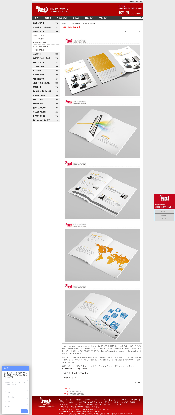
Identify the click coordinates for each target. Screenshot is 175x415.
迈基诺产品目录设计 (39, 35)
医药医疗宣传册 (90, 23)
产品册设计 (67, 362)
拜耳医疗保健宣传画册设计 (41, 46)
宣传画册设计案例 (78, 23)
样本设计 (88, 400)
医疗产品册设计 (65, 404)
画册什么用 (134, 400)
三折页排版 (117, 402)
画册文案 (87, 407)
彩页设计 (72, 402)
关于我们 (69, 400)
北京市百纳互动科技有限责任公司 (90, 411)
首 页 (36, 18)
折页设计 (114, 400)
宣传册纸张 (124, 400)
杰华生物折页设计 (38, 50)
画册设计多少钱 (95, 402)
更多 (57, 23)
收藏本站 (131, 2)
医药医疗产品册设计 (81, 373)
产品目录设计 (106, 404)
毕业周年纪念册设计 (93, 404)
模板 (96, 400)
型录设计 (63, 402)
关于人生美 (89, 18)
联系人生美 (139, 2)
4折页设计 (64, 407)
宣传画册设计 (83, 402)
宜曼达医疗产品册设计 (40, 42)
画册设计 (117, 360)
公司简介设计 (118, 404)
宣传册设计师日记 (70, 377)
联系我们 (78, 400)
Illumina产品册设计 (38, 39)
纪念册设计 (104, 400)
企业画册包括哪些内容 (76, 407)
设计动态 (76, 18)
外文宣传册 (95, 407)
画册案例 (48, 18)
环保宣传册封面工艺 (130, 402)
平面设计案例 (62, 18)
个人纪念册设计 (78, 404)
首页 (70, 23)
